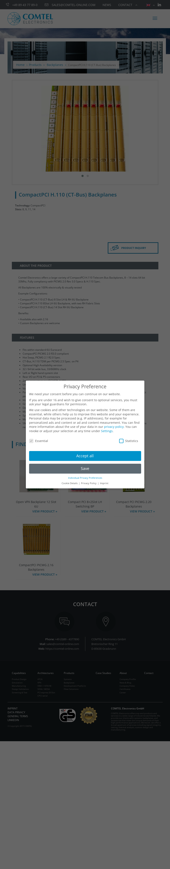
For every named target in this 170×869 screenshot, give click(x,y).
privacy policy (114, 427)
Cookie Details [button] (70, 483)
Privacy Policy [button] (89, 483)
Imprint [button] (104, 483)
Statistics (128, 441)
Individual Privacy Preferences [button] (85, 477)
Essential (38, 441)
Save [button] (85, 468)
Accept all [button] (85, 455)
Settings (107, 431)
